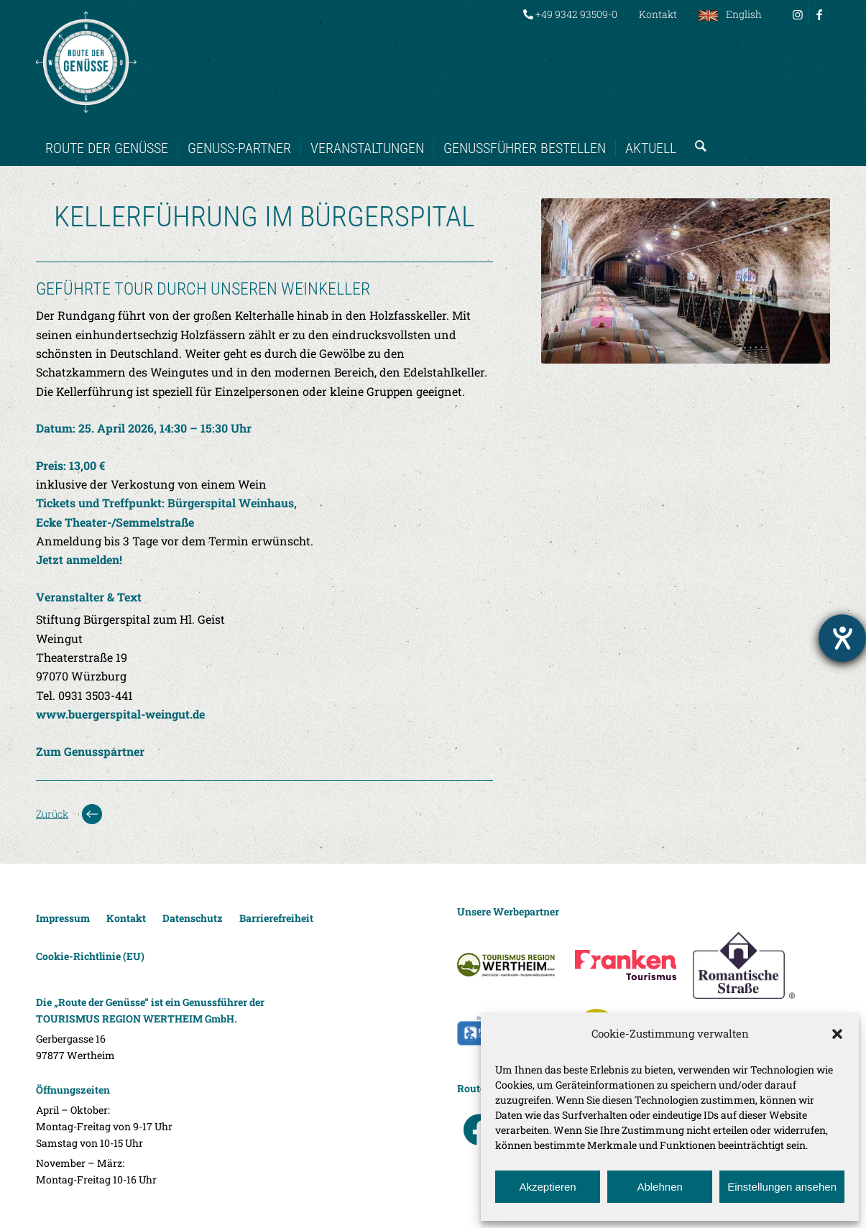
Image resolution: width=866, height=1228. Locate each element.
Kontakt (658, 14)
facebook (479, 1130)
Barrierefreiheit (276, 918)
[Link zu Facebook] (819, 14)
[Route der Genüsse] (86, 62)
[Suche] (696, 134)
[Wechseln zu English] (730, 14)
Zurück (52, 814)
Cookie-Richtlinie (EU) (90, 956)
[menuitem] (570, 14)
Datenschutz (192, 918)
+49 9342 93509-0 (570, 14)
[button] (837, 1034)
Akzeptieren (547, 1187)
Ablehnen (659, 1187)
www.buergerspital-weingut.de (120, 713)
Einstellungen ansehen (782, 1187)
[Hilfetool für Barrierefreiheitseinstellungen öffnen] (842, 638)
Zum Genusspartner (90, 751)
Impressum (63, 918)
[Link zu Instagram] (797, 14)
